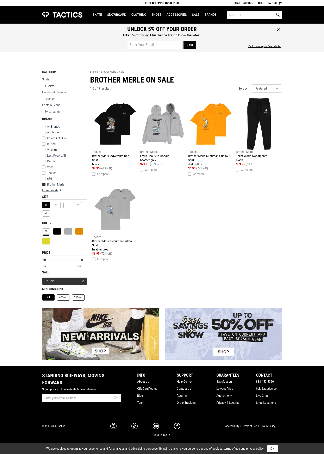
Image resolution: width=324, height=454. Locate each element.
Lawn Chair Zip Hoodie (163, 130)
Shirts (46, 79)
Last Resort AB (56, 155)
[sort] (267, 88)
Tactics (62, 15)
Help (261, 3)
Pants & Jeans (51, 105)
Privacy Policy (267, 426)
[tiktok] (134, 426)
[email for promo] (155, 45)
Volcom (52, 149)
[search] (254, 15)
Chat (237, 3)
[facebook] (177, 426)
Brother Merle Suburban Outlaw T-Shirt (211, 132)
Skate (97, 15)
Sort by (243, 88)
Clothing (138, 15)
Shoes (156, 15)
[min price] (48, 266)
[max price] (82, 266)
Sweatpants (52, 111)
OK (272, 448)
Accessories (177, 15)
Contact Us (184, 388)
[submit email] (115, 396)
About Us (143, 381)
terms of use (232, 448)
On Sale (65, 281)
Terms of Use (249, 426)
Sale (195, 15)
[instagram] (113, 426)
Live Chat (262, 395)
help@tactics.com (267, 388)
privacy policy (254, 448)
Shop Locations (266, 402)
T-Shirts (49, 86)
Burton (51, 144)
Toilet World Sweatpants (259, 130)
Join (190, 45)
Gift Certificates (147, 388)
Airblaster (53, 132)
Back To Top (162, 435)
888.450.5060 (265, 381)
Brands (211, 15)
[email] (81, 398)
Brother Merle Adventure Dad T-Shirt (115, 132)
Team (140, 402)
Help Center (184, 381)
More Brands (52, 190)
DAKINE (52, 161)
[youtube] (156, 426)
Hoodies (50, 99)
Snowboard (116, 15)
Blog (140, 395)
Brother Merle (53, 184)
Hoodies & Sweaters (55, 92)
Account (249, 3)
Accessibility (232, 426)
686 (49, 178)
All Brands (53, 126)
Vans (50, 167)
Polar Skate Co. (56, 138)
